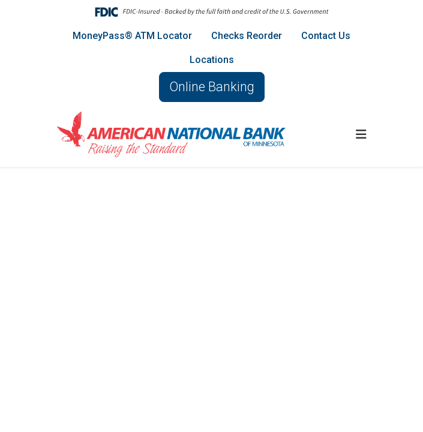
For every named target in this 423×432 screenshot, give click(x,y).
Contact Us (325, 35)
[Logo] (171, 134)
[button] (361, 134)
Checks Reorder (246, 35)
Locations (212, 59)
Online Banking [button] (211, 86)
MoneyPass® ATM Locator (132, 35)
